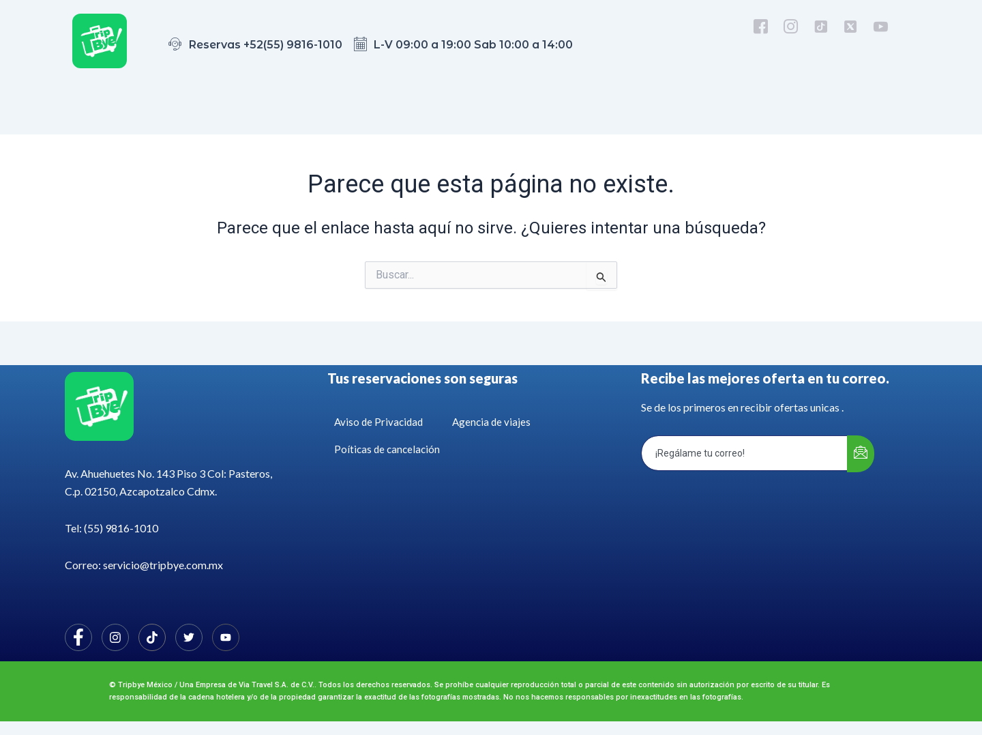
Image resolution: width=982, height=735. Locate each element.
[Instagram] (115, 637)
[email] (744, 453)
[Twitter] (189, 637)
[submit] (860, 453)
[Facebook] (78, 637)
